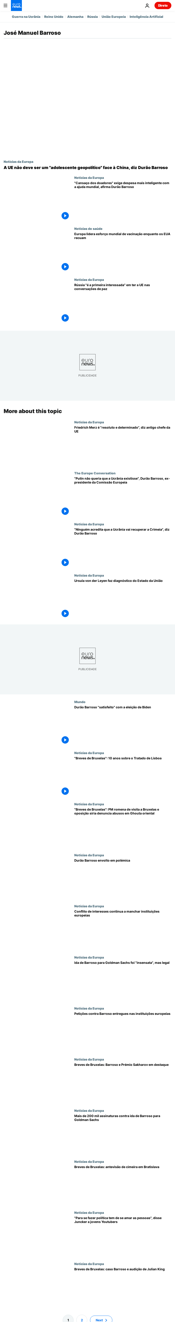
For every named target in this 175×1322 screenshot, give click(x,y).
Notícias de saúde (88, 228)
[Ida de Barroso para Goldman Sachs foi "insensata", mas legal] (122, 981)
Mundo (79, 702)
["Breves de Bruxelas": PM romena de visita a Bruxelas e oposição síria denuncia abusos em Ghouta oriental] (122, 828)
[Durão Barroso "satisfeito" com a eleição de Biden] (122, 725)
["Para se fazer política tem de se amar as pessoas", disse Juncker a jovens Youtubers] (122, 1236)
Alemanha (75, 17)
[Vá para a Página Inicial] (16, 5)
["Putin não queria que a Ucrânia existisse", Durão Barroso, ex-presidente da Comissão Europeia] (122, 497)
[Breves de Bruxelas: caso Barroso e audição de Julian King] (122, 1287)
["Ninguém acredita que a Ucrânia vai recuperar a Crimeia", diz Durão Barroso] (122, 548)
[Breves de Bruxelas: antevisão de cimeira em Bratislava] (122, 1185)
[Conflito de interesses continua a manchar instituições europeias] (122, 930)
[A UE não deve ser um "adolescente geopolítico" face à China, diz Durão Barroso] (87, 167)
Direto (163, 5)
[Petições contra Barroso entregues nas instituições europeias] (122, 1032)
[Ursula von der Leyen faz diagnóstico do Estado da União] (122, 599)
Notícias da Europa (18, 161)
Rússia (92, 17)
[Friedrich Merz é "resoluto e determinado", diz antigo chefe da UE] (122, 446)
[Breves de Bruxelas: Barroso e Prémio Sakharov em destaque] (122, 1083)
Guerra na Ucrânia (26, 17)
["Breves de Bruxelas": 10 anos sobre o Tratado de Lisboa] (122, 776)
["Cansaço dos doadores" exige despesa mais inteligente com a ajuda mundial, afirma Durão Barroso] (122, 201)
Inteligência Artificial (146, 17)
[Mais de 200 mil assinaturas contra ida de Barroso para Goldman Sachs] (122, 1134)
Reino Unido (53, 17)
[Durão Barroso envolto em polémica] (122, 879)
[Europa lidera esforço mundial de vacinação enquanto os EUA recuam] (122, 252)
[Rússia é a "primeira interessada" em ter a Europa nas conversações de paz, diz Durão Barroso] (122, 303)
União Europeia (114, 17)
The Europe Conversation (95, 473)
